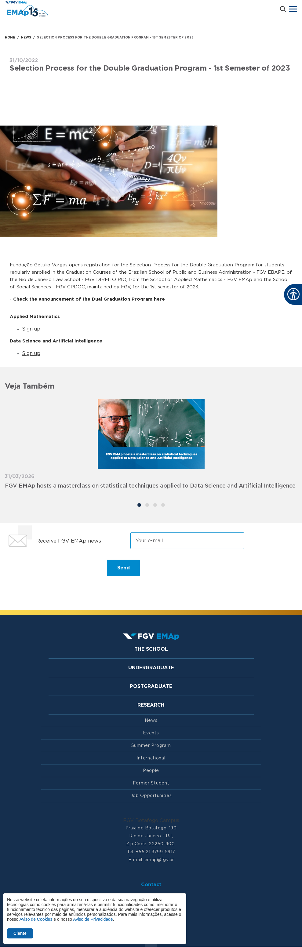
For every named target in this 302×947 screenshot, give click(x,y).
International (150, 758)
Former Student (151, 783)
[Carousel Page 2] (147, 505)
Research (151, 705)
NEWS (26, 37)
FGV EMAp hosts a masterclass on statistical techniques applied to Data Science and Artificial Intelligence (150, 486)
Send (123, 567)
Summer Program (151, 746)
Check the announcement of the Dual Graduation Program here (89, 299)
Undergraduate (151, 667)
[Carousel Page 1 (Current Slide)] (139, 505)
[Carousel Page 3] (155, 505)
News (151, 720)
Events (151, 733)
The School (151, 649)
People (151, 771)
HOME (10, 37)
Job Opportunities (151, 796)
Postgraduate (151, 686)
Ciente (20, 933)
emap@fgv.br (159, 860)
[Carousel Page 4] (163, 505)
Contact (151, 884)
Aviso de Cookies (35, 919)
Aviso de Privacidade (93, 919)
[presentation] (51, 570)
